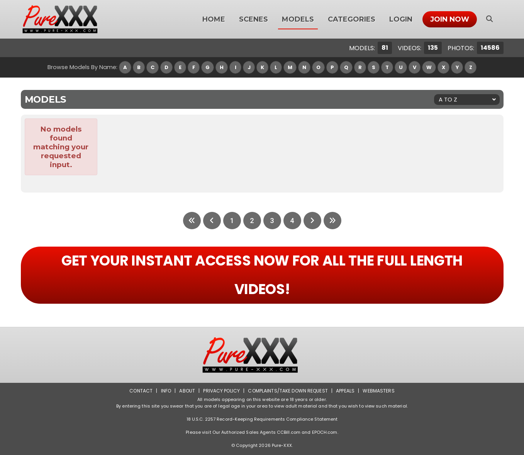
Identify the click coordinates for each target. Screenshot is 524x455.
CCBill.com (288, 432)
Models (298, 19)
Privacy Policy (221, 390)
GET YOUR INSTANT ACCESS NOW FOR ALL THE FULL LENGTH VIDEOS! (262, 275)
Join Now (449, 19)
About (187, 390)
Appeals (345, 390)
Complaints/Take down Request (287, 390)
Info (166, 390)
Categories (351, 19)
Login (400, 19)
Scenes (253, 19)
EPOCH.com (324, 432)
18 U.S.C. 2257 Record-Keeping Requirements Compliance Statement (262, 419)
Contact (141, 390)
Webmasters (378, 390)
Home (213, 19)
